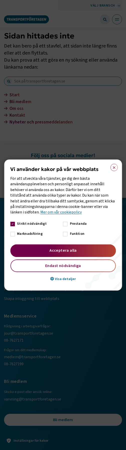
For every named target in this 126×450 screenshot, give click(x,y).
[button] (63, 279)
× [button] (112, 166)
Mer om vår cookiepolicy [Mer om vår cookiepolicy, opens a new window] (61, 212)
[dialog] (63, 225)
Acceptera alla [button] (63, 250)
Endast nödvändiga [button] (63, 265)
